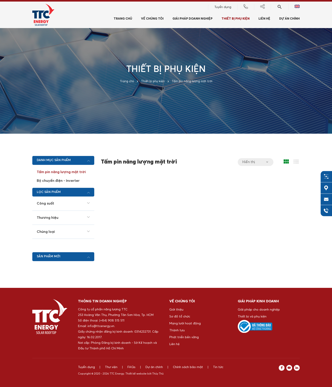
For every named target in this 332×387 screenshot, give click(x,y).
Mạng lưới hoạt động (185, 323)
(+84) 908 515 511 (111, 320)
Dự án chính (289, 19)
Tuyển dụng (222, 7)
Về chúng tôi (152, 19)
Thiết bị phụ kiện (235, 19)
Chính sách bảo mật (188, 367)
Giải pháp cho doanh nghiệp (259, 309)
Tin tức (218, 367)
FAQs (131, 367)
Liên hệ (264, 19)
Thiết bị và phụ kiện (252, 316)
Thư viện (111, 367)
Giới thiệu (176, 309)
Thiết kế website (136, 374)
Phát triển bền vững (184, 337)
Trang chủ (123, 19)
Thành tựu (177, 330)
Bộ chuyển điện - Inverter (58, 180)
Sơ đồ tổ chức (179, 316)
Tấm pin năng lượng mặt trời (61, 172)
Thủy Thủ (158, 374)
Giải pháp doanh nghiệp (192, 19)
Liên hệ (174, 344)
